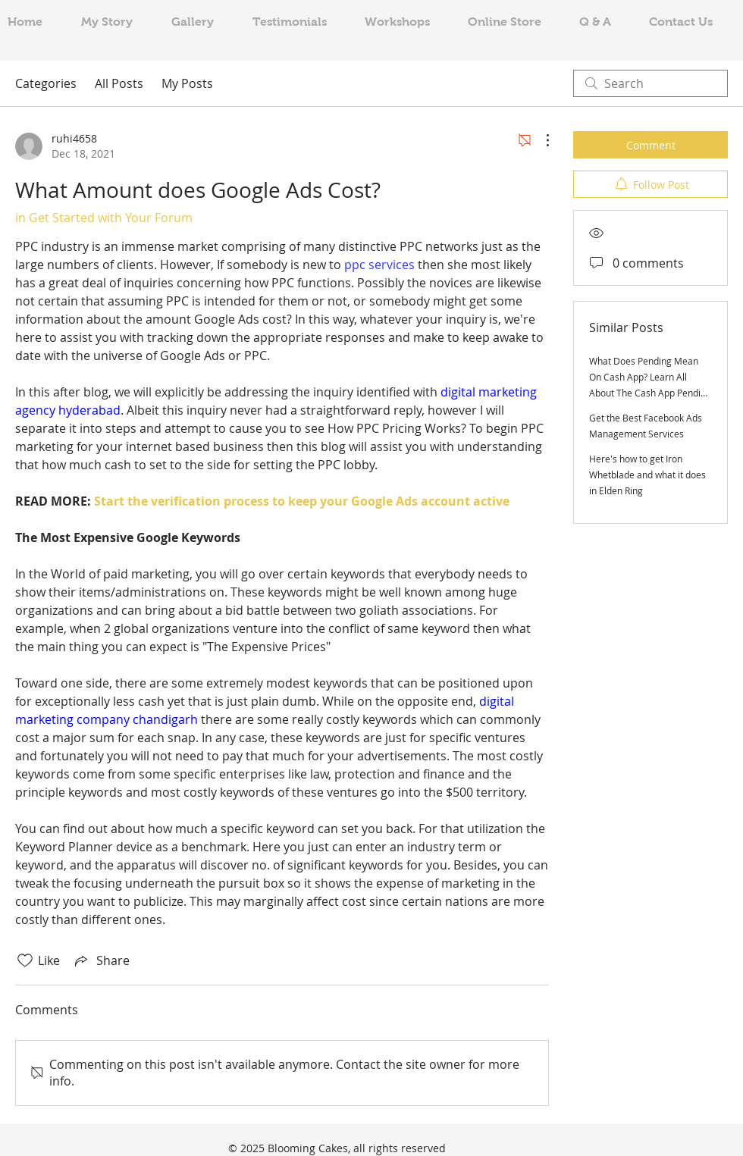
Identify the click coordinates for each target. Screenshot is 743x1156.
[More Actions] (540, 140)
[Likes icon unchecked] (25, 960)
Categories (46, 83)
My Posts (187, 83)
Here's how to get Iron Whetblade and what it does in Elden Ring (647, 475)
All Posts (119, 83)
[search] (650, 83)
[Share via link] (101, 960)
